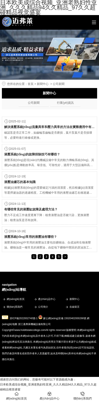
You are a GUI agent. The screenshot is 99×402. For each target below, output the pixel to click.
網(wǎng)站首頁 (15, 299)
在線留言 (74, 306)
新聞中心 (43, 84)
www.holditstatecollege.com (30, 330)
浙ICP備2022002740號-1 (23, 318)
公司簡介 (43, 306)
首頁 (30, 84)
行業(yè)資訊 (65, 102)
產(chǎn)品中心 (46, 299)
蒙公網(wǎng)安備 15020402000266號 (64, 318)
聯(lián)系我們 (14, 306)
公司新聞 (34, 102)
